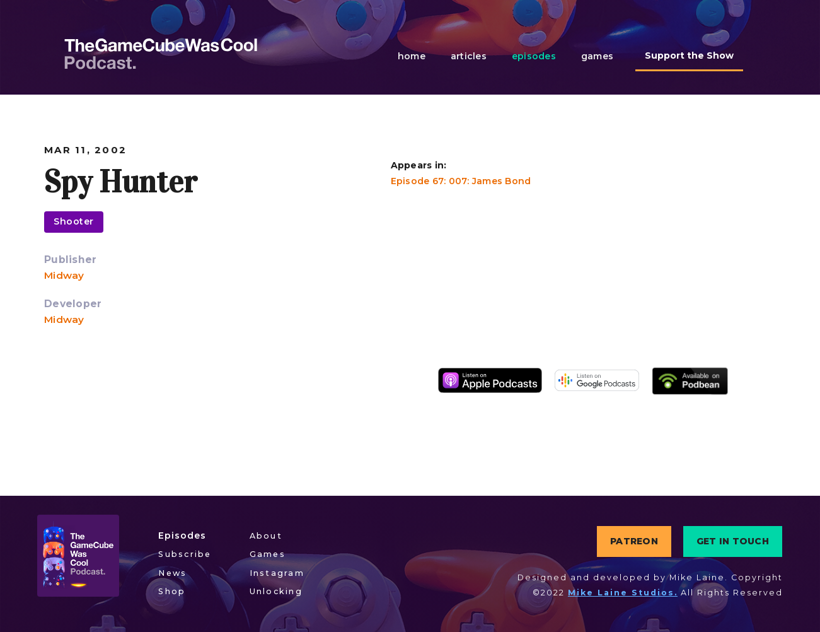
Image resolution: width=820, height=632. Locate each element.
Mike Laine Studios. (623, 592)
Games (268, 554)
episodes (534, 56)
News (172, 573)
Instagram (277, 573)
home (411, 56)
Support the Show (689, 55)
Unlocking (276, 591)
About (266, 536)
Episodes (182, 535)
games (597, 56)
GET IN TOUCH (732, 541)
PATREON (634, 541)
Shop (171, 591)
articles (469, 56)
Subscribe (184, 554)
